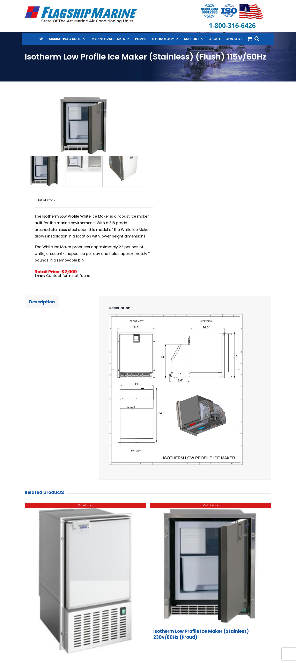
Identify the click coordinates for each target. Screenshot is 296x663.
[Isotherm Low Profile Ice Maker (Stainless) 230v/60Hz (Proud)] (210, 565)
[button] (256, 38)
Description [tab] (42, 303)
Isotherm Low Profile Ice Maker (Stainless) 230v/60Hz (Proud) (201, 635)
